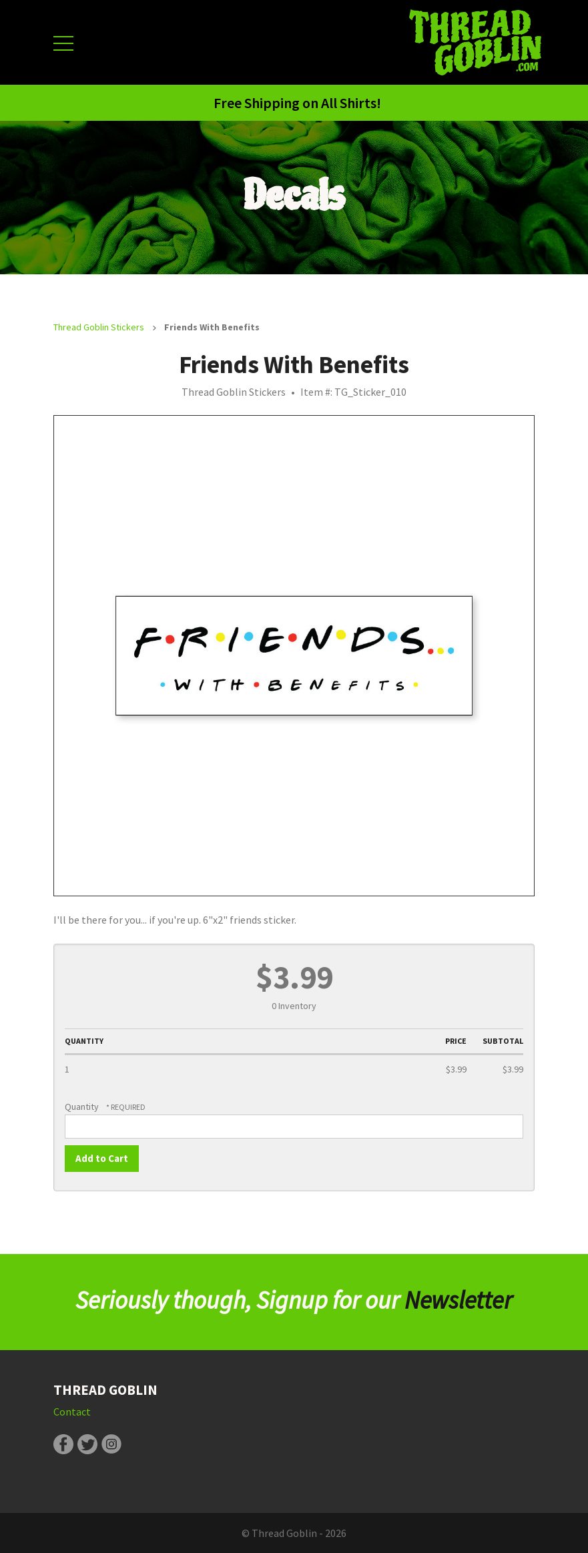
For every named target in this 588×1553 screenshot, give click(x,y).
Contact (72, 1411)
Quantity (82, 1107)
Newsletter (458, 1300)
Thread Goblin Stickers (98, 327)
